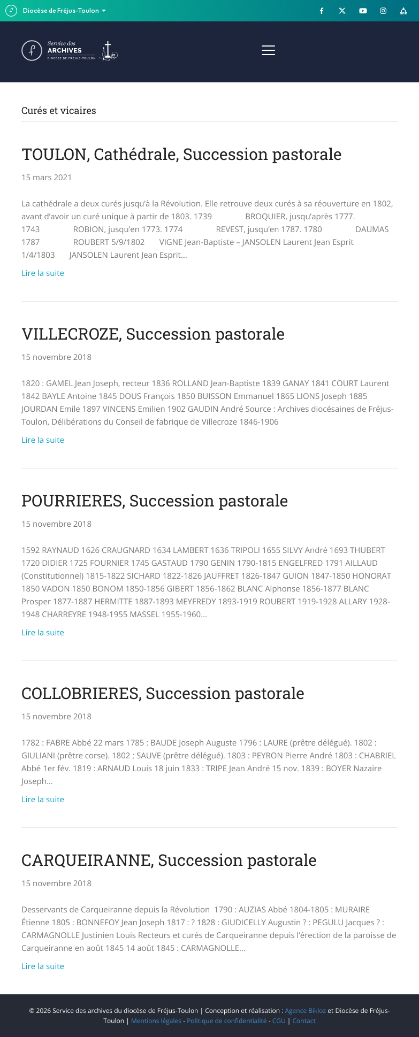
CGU (279, 1020)
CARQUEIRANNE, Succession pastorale (169, 860)
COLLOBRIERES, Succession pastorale (162, 693)
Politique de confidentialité (226, 1020)
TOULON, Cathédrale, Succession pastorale (181, 154)
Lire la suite (42, 273)
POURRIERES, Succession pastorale (154, 500)
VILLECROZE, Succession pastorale (153, 334)
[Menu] (268, 51)
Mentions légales (156, 1020)
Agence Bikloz (305, 1010)
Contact (304, 1020)
